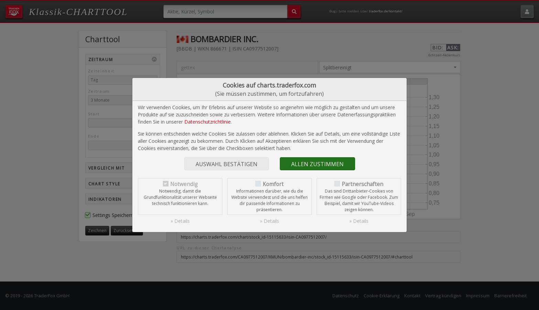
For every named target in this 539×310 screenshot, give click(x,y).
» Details (180, 221)
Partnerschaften (362, 184)
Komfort (273, 184)
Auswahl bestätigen (226, 164)
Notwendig (184, 184)
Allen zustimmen (317, 164)
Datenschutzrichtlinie (207, 121)
